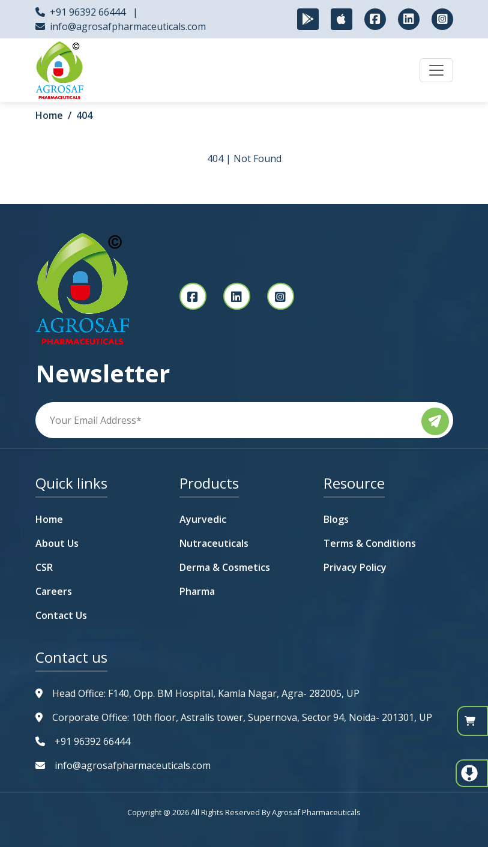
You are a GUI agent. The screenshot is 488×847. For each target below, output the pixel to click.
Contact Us (61, 615)
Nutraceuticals (214, 543)
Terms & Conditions (370, 543)
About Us (57, 543)
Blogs (336, 519)
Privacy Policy (355, 567)
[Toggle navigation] (436, 70)
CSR (44, 567)
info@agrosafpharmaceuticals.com (128, 26)
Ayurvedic (202, 519)
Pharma (197, 591)
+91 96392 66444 (87, 12)
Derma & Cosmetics (224, 567)
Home (49, 115)
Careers (53, 591)
